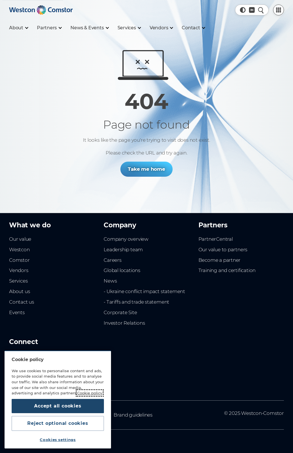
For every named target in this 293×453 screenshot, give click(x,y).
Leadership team (123, 249)
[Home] (41, 10)
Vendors (18, 270)
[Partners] (49, 27)
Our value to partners (223, 249)
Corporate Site (120, 312)
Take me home (146, 169)
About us (19, 291)
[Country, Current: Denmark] (252, 10)
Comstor (19, 260)
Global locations (122, 270)
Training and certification (227, 270)
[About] (18, 27)
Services (18, 281)
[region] (58, 399)
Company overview (126, 239)
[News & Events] (89, 27)
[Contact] (193, 27)
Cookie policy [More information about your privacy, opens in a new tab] (89, 393)
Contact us (21, 302)
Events (17, 312)
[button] (243, 10)
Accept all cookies (57, 406)
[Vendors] (161, 27)
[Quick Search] (261, 10)
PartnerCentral (215, 239)
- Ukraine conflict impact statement (144, 291)
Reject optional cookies (57, 423)
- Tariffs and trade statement (136, 302)
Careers (113, 260)
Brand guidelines (133, 415)
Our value (20, 239)
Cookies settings (58, 439)
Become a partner (219, 260)
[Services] (129, 27)
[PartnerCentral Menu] (278, 10)
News (110, 281)
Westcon (19, 249)
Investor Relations (124, 323)
